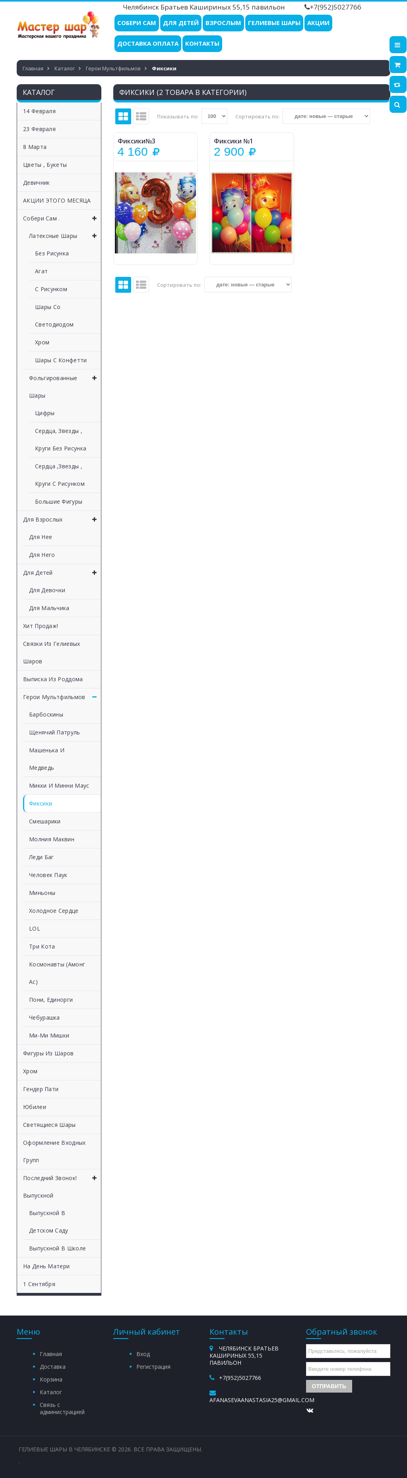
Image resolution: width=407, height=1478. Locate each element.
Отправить (329, 1386)
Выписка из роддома (53, 679)
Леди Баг (41, 857)
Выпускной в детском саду (48, 1221)
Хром (42, 342)
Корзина (51, 1379)
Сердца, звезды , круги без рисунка (60, 439)
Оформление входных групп (54, 1151)
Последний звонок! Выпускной (62, 1184)
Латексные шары (65, 236)
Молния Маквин (51, 839)
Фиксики (40, 803)
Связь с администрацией (62, 1408)
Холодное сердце (54, 910)
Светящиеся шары (49, 1124)
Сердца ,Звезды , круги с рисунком (60, 474)
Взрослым (223, 23)
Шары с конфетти (61, 360)
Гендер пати (40, 1089)
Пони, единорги (51, 999)
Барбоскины (46, 714)
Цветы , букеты (45, 164)
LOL (34, 928)
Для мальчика (49, 608)
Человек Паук (48, 875)
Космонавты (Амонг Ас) (57, 972)
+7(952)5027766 (335, 7)
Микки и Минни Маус (59, 785)
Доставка (53, 1366)
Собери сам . (62, 218)
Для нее (40, 537)
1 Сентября (39, 1284)
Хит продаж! (40, 626)
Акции (318, 23)
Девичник (36, 182)
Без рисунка (52, 253)
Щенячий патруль (54, 732)
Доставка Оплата (147, 43)
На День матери (46, 1266)
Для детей (181, 23)
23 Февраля (39, 129)
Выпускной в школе (57, 1248)
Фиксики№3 (136, 141)
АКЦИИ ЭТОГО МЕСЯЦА (57, 200)
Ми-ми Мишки (49, 1035)
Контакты (202, 43)
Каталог (51, 1392)
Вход (143, 1354)
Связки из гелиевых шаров (51, 652)
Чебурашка (44, 1017)
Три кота (42, 946)
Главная (51, 1354)
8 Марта (35, 147)
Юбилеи (34, 1107)
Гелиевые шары (274, 23)
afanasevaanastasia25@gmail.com (261, 1400)
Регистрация (153, 1366)
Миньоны (42, 892)
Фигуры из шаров (48, 1053)
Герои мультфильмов (62, 697)
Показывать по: (177, 116)
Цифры (45, 413)
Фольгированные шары (65, 384)
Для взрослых (62, 519)
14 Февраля (39, 111)
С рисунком (51, 289)
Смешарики (45, 821)
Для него (42, 554)
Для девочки (47, 590)
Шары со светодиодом (54, 315)
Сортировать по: (257, 116)
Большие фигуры (58, 501)
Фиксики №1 (233, 141)
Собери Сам (136, 23)
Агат (41, 271)
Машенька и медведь (46, 758)
